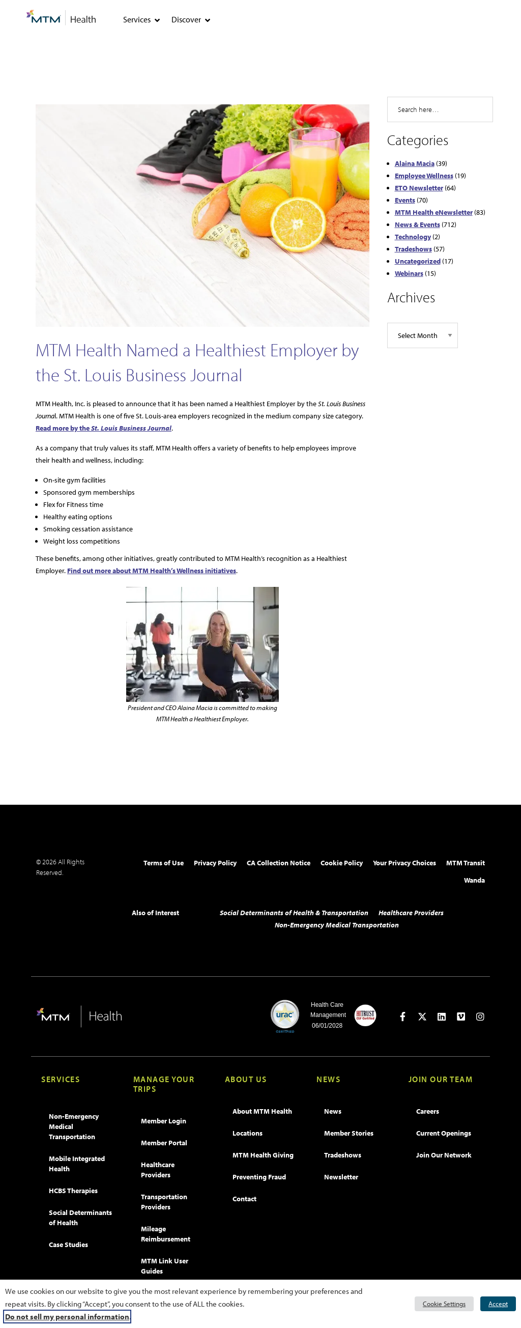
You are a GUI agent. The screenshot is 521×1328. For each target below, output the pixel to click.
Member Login (163, 1120)
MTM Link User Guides (164, 1266)
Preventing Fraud (259, 1176)
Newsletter (341, 1176)
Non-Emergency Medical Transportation (337, 924)
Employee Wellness (424, 175)
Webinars (409, 273)
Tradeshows (413, 248)
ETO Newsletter (419, 187)
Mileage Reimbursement (165, 1234)
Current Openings (443, 1133)
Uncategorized (418, 261)
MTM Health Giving (263, 1155)
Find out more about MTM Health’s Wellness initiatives (151, 570)
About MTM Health (262, 1111)
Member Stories (348, 1133)
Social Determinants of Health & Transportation (294, 912)
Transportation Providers (164, 1201)
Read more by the (103, 428)
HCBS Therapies (73, 1190)
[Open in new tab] (403, 1016)
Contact (244, 1198)
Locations (248, 1133)
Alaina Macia (415, 163)
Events (405, 200)
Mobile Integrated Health (77, 1163)
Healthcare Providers (411, 912)
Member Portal (164, 1142)
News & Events (417, 224)
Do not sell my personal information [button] (67, 1316)
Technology (413, 236)
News (332, 1111)
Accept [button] (498, 1303)
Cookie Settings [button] (444, 1303)
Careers (427, 1111)
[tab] (157, 20)
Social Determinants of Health (80, 1217)
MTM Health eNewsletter (434, 212)
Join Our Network (444, 1155)
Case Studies (68, 1244)
